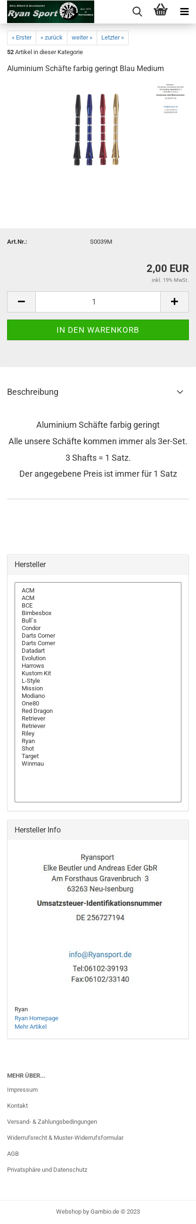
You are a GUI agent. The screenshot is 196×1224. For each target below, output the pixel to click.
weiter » (82, 37)
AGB (13, 1153)
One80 (98, 703)
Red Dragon (98, 711)
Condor (98, 628)
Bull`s (98, 620)
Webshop (69, 1211)
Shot (98, 748)
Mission (98, 688)
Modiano (98, 696)
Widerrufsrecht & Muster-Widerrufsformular (65, 1137)
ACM (98, 590)
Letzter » (112, 37)
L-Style (98, 681)
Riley (98, 733)
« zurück (52, 37)
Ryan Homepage (36, 1018)
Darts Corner (98, 636)
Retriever (98, 718)
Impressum (22, 1089)
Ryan (98, 741)
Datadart (98, 651)
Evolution (98, 658)
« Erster (22, 37)
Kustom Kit (98, 673)
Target (98, 756)
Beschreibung (32, 392)
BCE (98, 605)
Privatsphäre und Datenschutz (47, 1169)
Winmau (98, 764)
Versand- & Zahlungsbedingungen (52, 1121)
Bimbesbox (98, 613)
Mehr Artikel (31, 1026)
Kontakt (17, 1105)
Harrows (98, 666)
